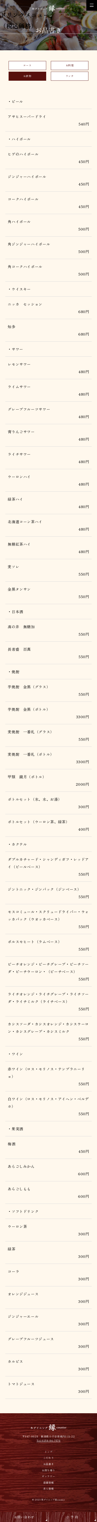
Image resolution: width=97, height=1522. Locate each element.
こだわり (48, 1459)
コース (27, 65)
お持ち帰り (48, 1471)
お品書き (48, 1465)
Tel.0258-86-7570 (48, 1441)
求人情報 (48, 1490)
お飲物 (27, 76)
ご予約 (73, 1517)
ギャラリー (48, 1477)
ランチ (70, 76)
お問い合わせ (24, 1517)
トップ (49, 1453)
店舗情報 (48, 1483)
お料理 (70, 65)
